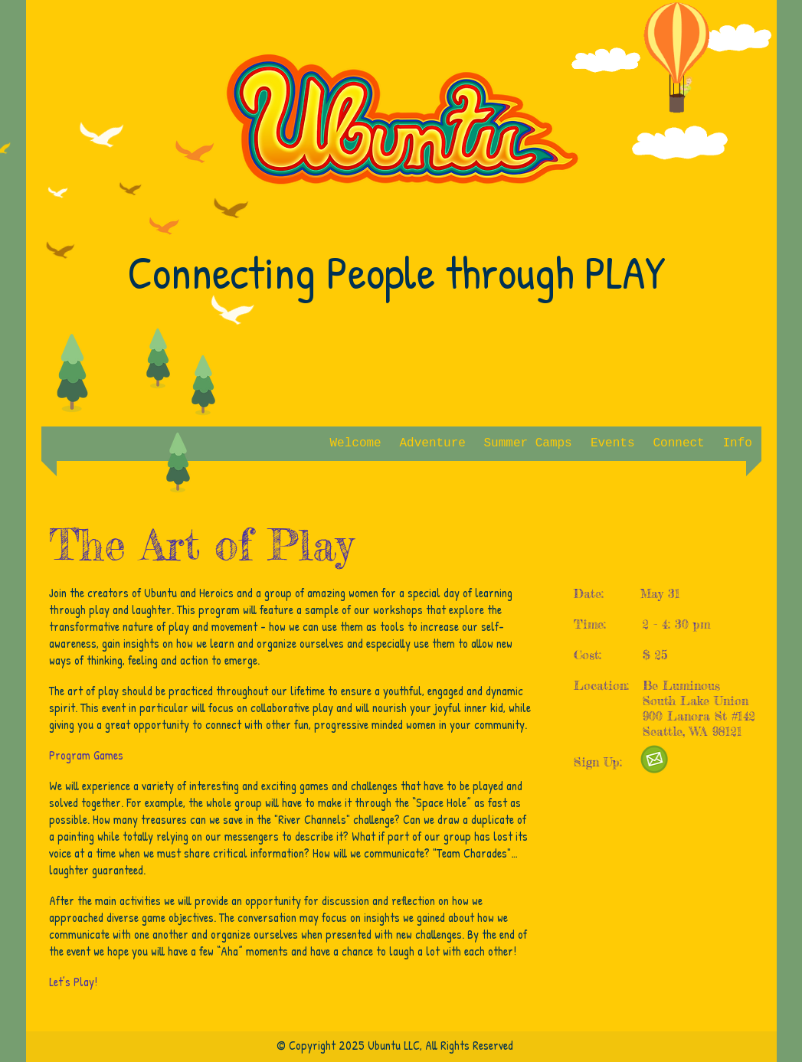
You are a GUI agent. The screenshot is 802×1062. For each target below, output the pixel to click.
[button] (432, 443)
